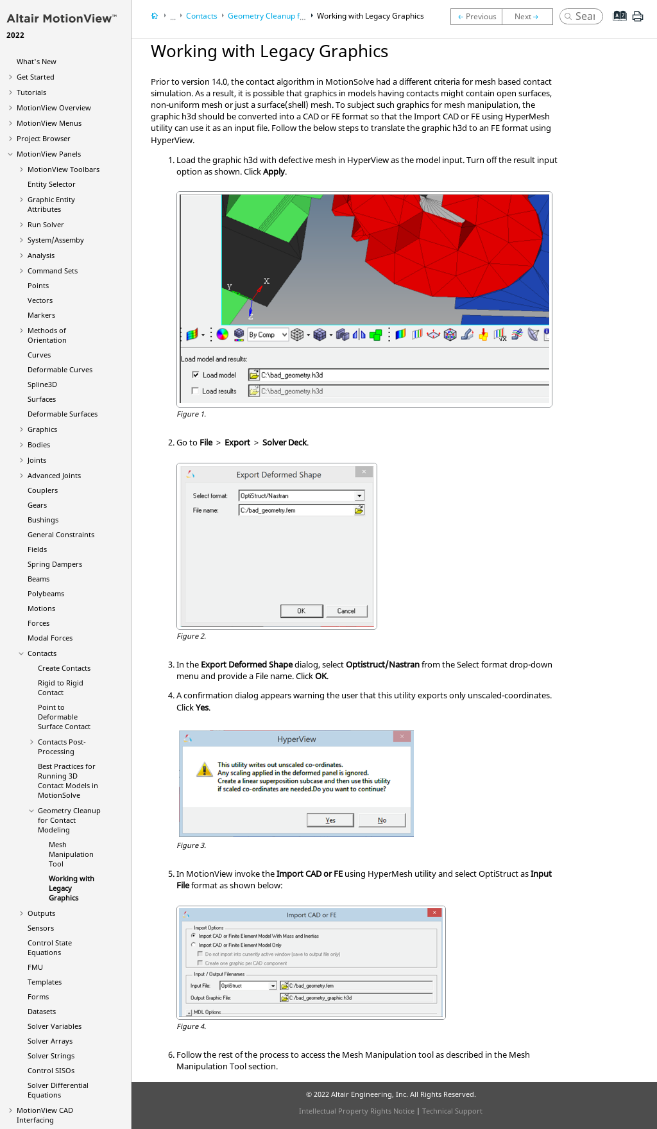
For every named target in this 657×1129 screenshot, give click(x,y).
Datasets (42, 1011)
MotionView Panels (49, 154)
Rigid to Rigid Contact (60, 687)
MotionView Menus (49, 123)
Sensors (41, 928)
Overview (54, 107)
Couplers (43, 490)
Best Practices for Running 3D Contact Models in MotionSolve (68, 780)
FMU (35, 967)
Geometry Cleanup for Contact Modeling (69, 820)
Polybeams (46, 593)
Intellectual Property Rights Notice (356, 1111)
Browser (44, 138)
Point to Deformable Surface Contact (64, 716)
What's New (36, 61)
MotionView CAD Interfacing (45, 1115)
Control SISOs (51, 1070)
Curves (39, 354)
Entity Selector (52, 184)
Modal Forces (50, 637)
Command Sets (53, 270)
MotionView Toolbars (63, 169)
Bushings (43, 519)
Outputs (41, 913)
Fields (37, 549)
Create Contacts (64, 668)
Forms (38, 996)
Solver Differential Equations (58, 1089)
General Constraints (61, 534)
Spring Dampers (55, 564)
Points (38, 285)
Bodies (39, 444)
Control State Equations (50, 947)
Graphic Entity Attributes (51, 204)
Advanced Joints (54, 475)
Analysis (41, 255)
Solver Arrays (50, 1041)
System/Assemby (56, 240)
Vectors (40, 300)
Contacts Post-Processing (62, 746)
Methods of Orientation (47, 335)
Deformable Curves (60, 369)
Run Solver (46, 224)
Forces (38, 623)
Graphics (42, 429)
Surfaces (42, 399)
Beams (38, 578)
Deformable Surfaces (63, 413)
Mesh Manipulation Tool (71, 854)
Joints (37, 460)
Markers (41, 315)
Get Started (36, 77)
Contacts (42, 653)
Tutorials (31, 92)
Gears (37, 505)
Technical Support (452, 1111)
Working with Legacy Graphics (71, 888)
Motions (41, 608)
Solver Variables (54, 1026)
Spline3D (42, 384)
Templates (45, 982)
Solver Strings (51, 1055)
